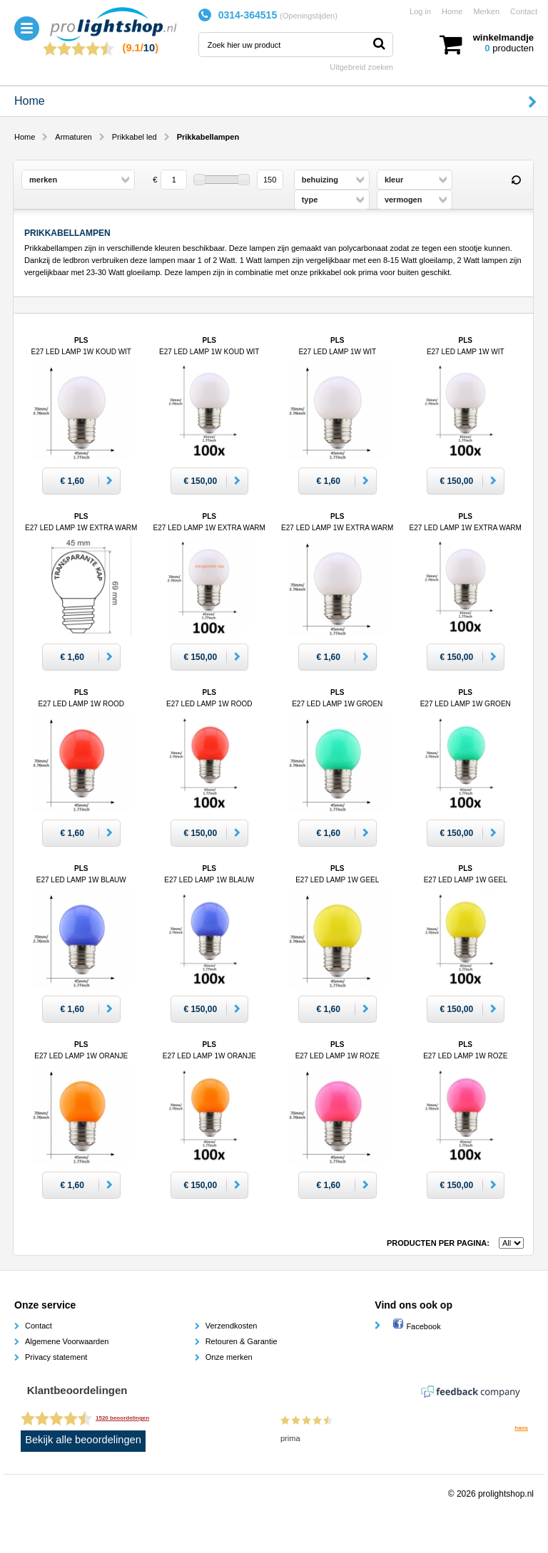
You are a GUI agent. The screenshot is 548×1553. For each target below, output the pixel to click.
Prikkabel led (134, 137)
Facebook (416, 1326)
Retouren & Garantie (242, 1341)
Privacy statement (56, 1357)
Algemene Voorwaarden (66, 1341)
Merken (486, 11)
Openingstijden (309, 15)
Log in (420, 11)
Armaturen (73, 137)
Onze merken (229, 1357)
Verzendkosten (232, 1325)
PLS (81, 527)
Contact (523, 11)
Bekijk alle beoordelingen (83, 1439)
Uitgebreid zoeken (361, 67)
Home (452, 11)
